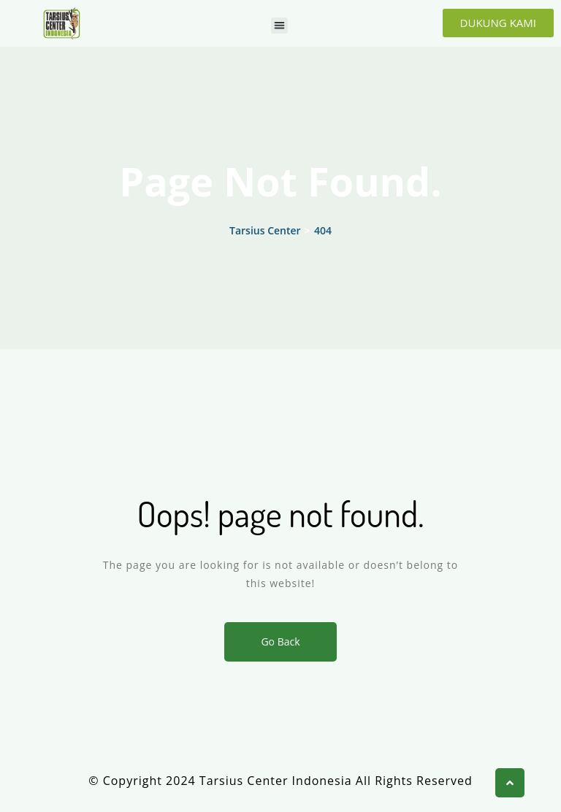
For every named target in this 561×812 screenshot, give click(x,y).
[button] (279, 26)
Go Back (280, 641)
